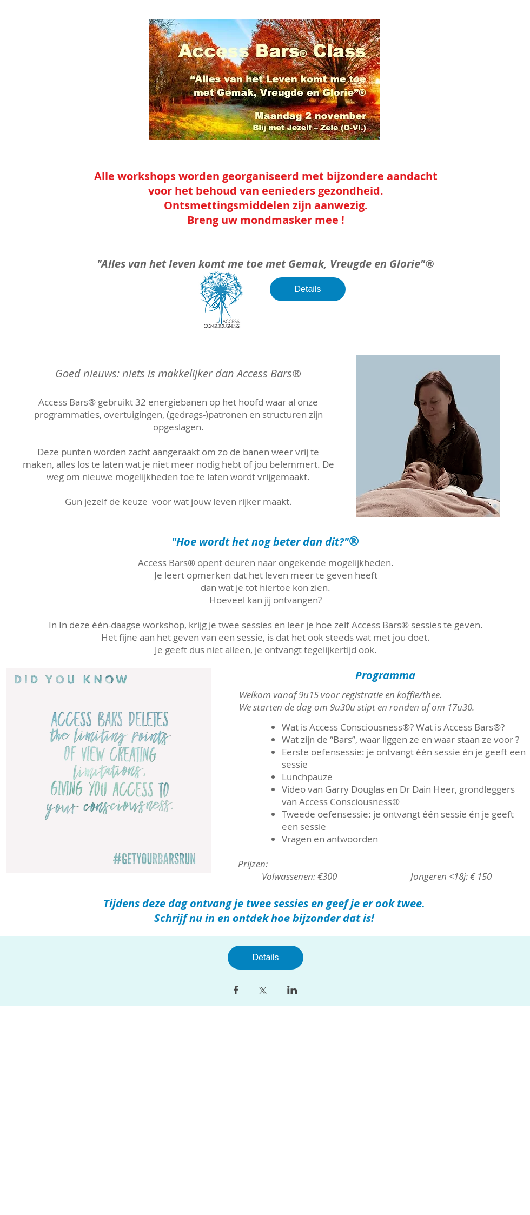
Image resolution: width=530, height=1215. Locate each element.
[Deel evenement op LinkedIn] (292, 991)
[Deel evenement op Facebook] (236, 991)
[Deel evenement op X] (263, 992)
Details (308, 289)
